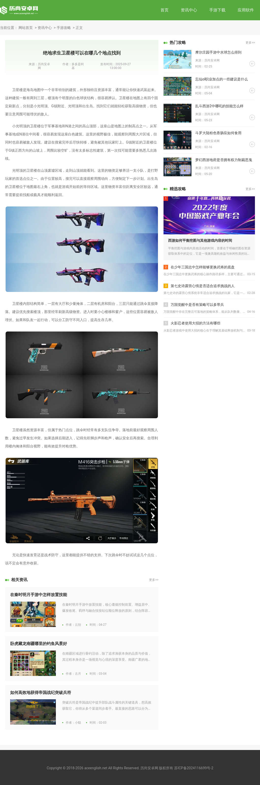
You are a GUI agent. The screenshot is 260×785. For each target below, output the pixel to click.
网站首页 (26, 28)
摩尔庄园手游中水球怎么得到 (218, 52)
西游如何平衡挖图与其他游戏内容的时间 (200, 240)
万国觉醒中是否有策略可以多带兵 (197, 305)
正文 (79, 28)
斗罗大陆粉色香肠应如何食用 (218, 133)
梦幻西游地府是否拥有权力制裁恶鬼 (223, 160)
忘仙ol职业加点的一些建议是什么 (221, 79)
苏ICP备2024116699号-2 (193, 768)
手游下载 (217, 10)
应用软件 (246, 10)
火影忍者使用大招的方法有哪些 (195, 323)
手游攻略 (64, 28)
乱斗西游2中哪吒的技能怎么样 (219, 106)
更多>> (153, 580)
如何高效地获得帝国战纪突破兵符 (40, 692)
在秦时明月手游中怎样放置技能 (38, 594)
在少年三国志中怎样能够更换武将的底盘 (203, 267)
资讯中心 (189, 10)
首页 (164, 10)
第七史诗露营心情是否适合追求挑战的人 (203, 286)
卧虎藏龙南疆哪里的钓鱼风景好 (38, 643)
